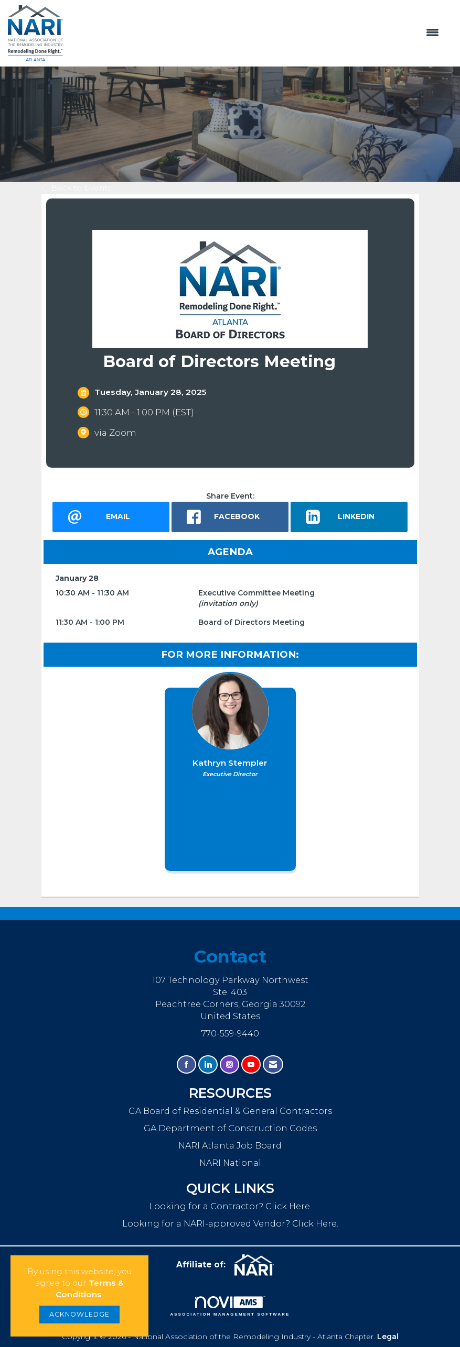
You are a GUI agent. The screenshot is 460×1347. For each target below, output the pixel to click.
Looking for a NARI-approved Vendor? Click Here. (230, 1223)
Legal (388, 1336)
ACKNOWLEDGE (79, 1314)
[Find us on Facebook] (186, 1064)
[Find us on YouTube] (251, 1064)
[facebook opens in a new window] (230, 517)
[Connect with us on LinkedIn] (208, 1064)
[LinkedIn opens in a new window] (349, 517)
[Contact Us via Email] (273, 1064)
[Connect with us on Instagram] (229, 1064)
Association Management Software (230, 1306)
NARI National (230, 1162)
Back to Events (76, 188)
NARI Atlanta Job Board (230, 1145)
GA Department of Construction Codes (230, 1128)
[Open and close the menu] (256, 33)
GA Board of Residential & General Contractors (230, 1111)
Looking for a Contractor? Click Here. (230, 1206)
